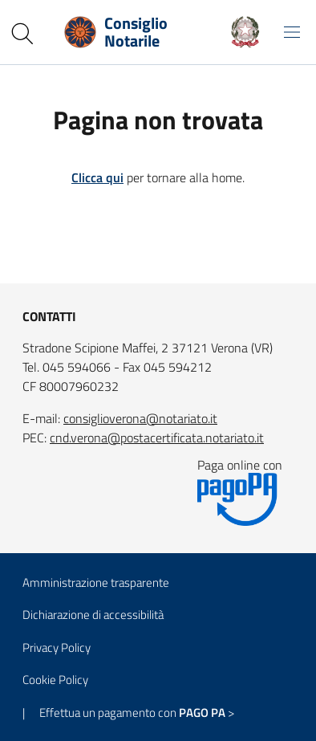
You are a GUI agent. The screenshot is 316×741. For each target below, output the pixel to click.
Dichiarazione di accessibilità (93, 614)
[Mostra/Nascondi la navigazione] (292, 32)
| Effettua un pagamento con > (128, 712)
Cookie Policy (55, 679)
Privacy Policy (56, 647)
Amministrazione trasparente (95, 582)
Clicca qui (97, 177)
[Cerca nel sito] (22, 34)
